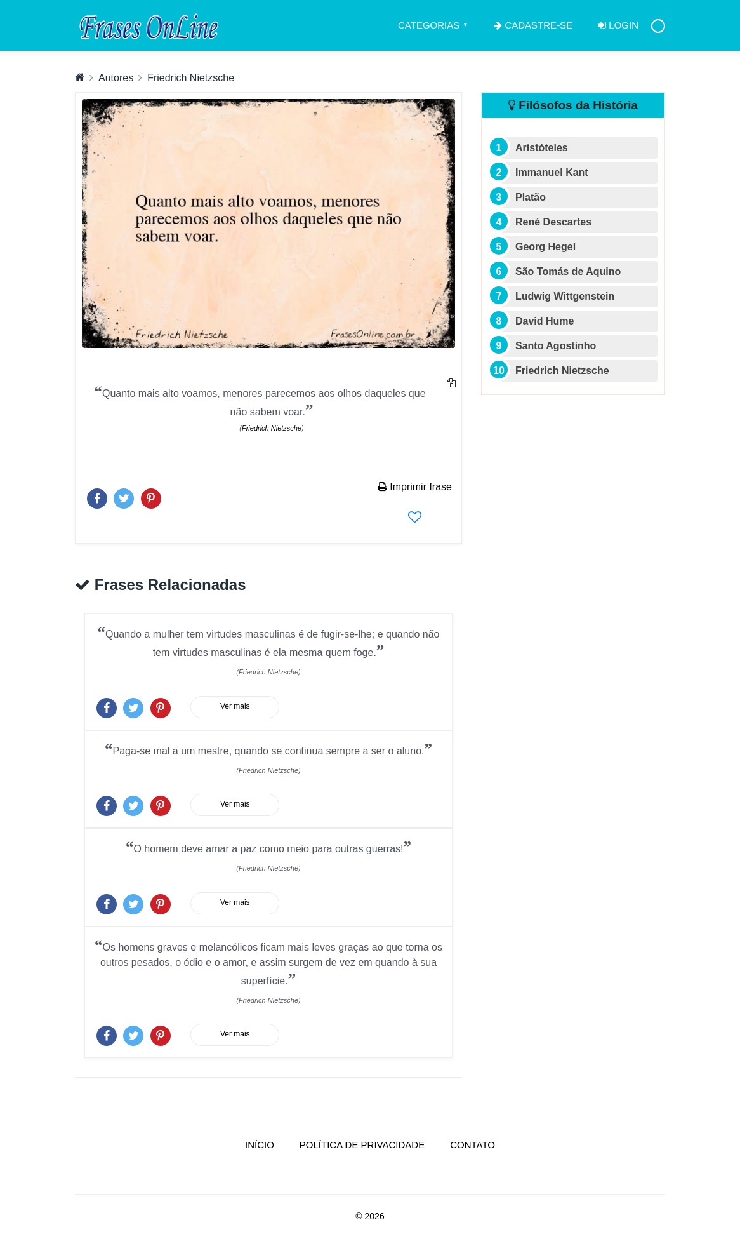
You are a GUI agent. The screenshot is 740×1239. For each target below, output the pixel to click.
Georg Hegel (545, 246)
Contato (472, 1144)
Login (618, 25)
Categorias (428, 25)
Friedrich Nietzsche (190, 77)
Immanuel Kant (551, 172)
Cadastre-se (533, 25)
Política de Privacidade (362, 1144)
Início (266, 1143)
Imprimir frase (415, 486)
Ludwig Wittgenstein (564, 296)
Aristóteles (541, 147)
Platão (530, 197)
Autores (115, 77)
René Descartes (553, 222)
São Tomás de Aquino (568, 271)
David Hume (544, 321)
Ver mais (235, 706)
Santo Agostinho (555, 345)
